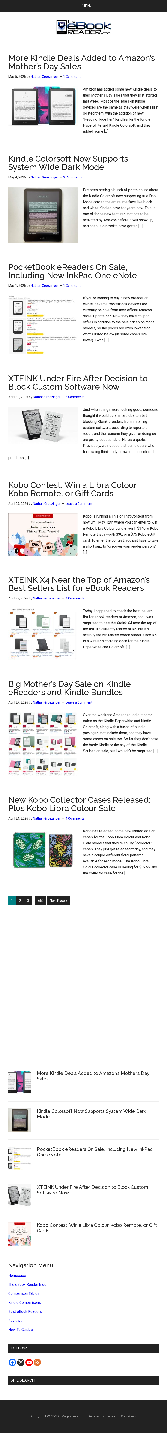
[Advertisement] (83, 985)
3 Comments (72, 177)
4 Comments (75, 598)
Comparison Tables (23, 1293)
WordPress (127, 1416)
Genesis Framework (102, 1416)
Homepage (17, 1275)
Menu (87, 6)
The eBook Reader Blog (27, 1284)
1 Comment (72, 76)
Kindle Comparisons (24, 1302)
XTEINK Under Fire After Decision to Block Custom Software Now (78, 382)
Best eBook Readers (25, 1311)
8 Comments (75, 397)
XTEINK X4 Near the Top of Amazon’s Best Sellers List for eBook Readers (79, 584)
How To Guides (20, 1329)
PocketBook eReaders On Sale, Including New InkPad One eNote (72, 271)
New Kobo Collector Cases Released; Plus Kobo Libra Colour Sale (79, 804)
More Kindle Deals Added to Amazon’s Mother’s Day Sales (81, 62)
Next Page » (58, 901)
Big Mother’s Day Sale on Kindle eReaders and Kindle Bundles (69, 688)
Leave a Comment (79, 504)
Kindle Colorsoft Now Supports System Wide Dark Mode (68, 163)
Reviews (15, 1320)
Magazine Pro (71, 1416)
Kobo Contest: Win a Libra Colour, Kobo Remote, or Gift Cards (73, 489)
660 (41, 900)
